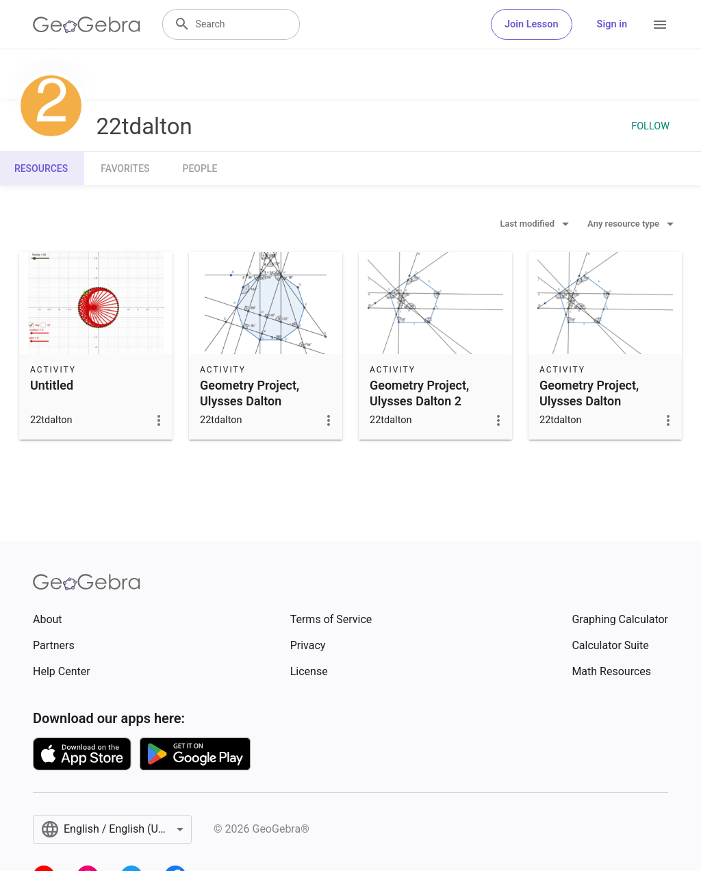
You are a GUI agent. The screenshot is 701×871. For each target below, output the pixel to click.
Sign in (612, 24)
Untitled (51, 385)
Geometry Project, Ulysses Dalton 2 (419, 393)
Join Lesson (532, 24)
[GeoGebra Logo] (86, 24)
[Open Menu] (660, 24)
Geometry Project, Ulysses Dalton (249, 393)
